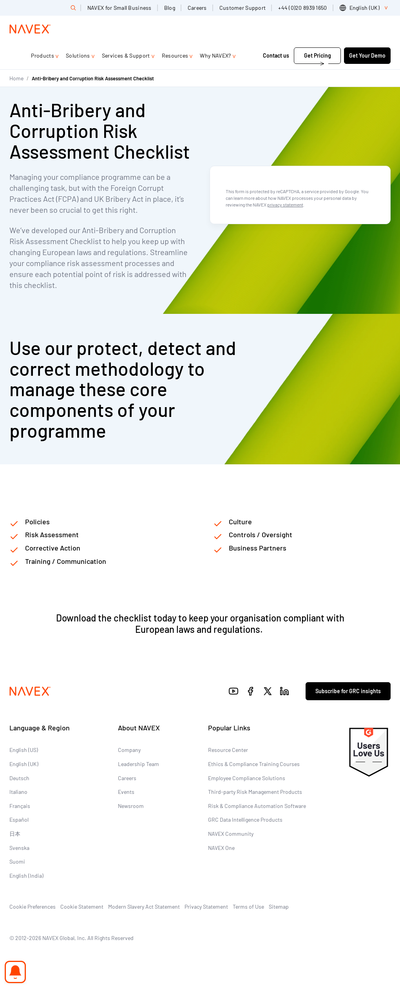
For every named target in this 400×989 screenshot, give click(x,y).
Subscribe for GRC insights (348, 691)
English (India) (26, 875)
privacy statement (285, 204)
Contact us (276, 55)
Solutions (78, 55)
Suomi (17, 861)
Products (42, 55)
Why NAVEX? (215, 55)
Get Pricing (317, 55)
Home (16, 78)
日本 (14, 833)
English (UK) (23, 764)
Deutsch (19, 778)
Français (19, 805)
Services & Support (126, 55)
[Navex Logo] (30, 29)
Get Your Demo (367, 55)
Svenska (19, 847)
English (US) (23, 749)
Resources (175, 55)
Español (19, 819)
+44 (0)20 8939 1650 (302, 7)
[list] (365, 8)
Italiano (18, 791)
